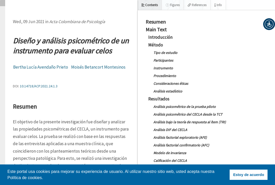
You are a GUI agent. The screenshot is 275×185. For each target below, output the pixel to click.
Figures (173, 5)
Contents (149, 5)
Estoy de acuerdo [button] (248, 175)
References (197, 5)
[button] (269, 24)
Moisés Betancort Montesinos (98, 67)
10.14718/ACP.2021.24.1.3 (38, 86)
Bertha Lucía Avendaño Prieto (40, 67)
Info (218, 5)
